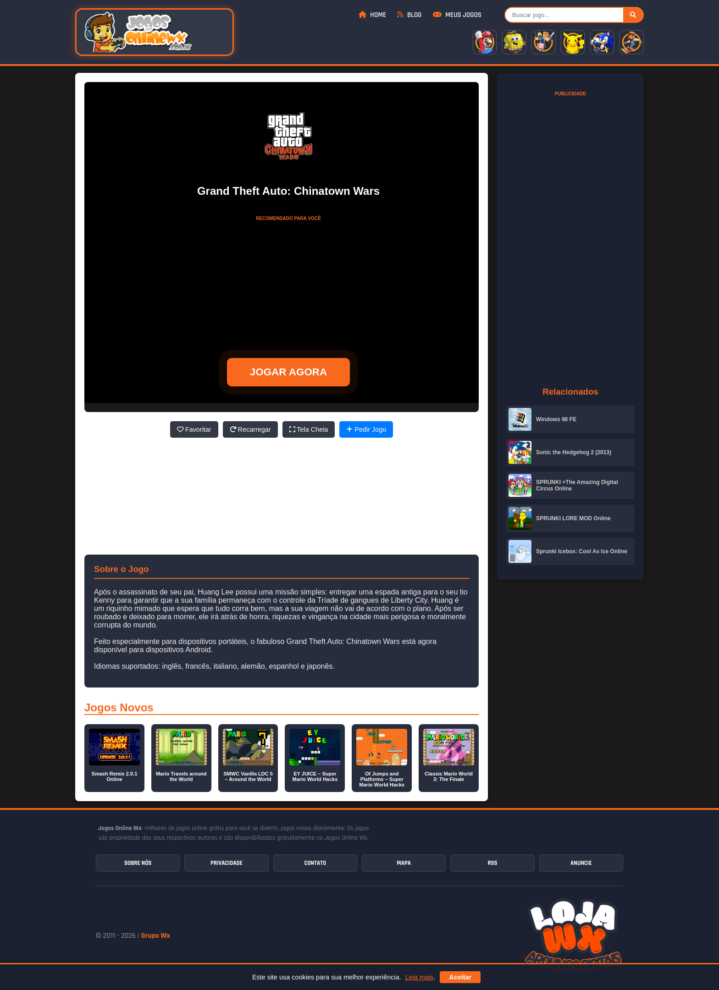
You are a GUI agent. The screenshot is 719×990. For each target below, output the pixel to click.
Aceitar (460, 977)
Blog (409, 15)
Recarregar (250, 429)
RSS (492, 863)
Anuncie (581, 863)
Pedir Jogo (366, 429)
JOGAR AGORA (288, 372)
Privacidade (226, 863)
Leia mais (419, 977)
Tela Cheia (308, 429)
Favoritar (194, 429)
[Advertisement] (288, 283)
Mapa (404, 863)
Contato (315, 863)
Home (372, 15)
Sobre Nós (137, 863)
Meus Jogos (457, 15)
